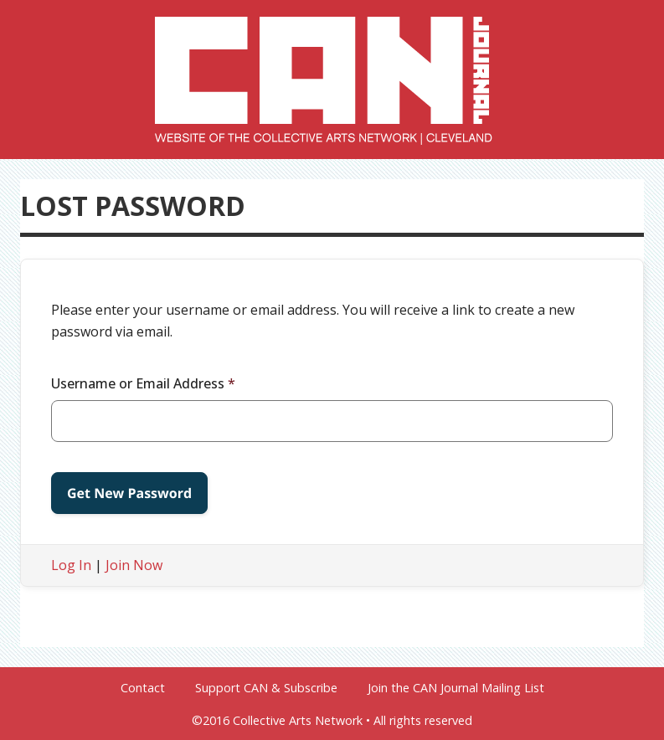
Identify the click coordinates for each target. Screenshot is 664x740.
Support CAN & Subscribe (266, 688)
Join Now (134, 565)
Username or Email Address (143, 383)
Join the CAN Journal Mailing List (456, 688)
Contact (143, 688)
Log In (71, 565)
